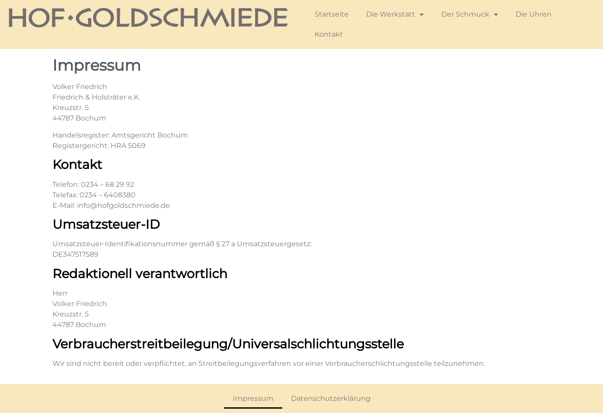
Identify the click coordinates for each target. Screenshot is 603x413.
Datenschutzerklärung (331, 398)
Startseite (332, 14)
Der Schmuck (469, 14)
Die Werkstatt (395, 14)
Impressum (253, 398)
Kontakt (329, 34)
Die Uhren (533, 14)
